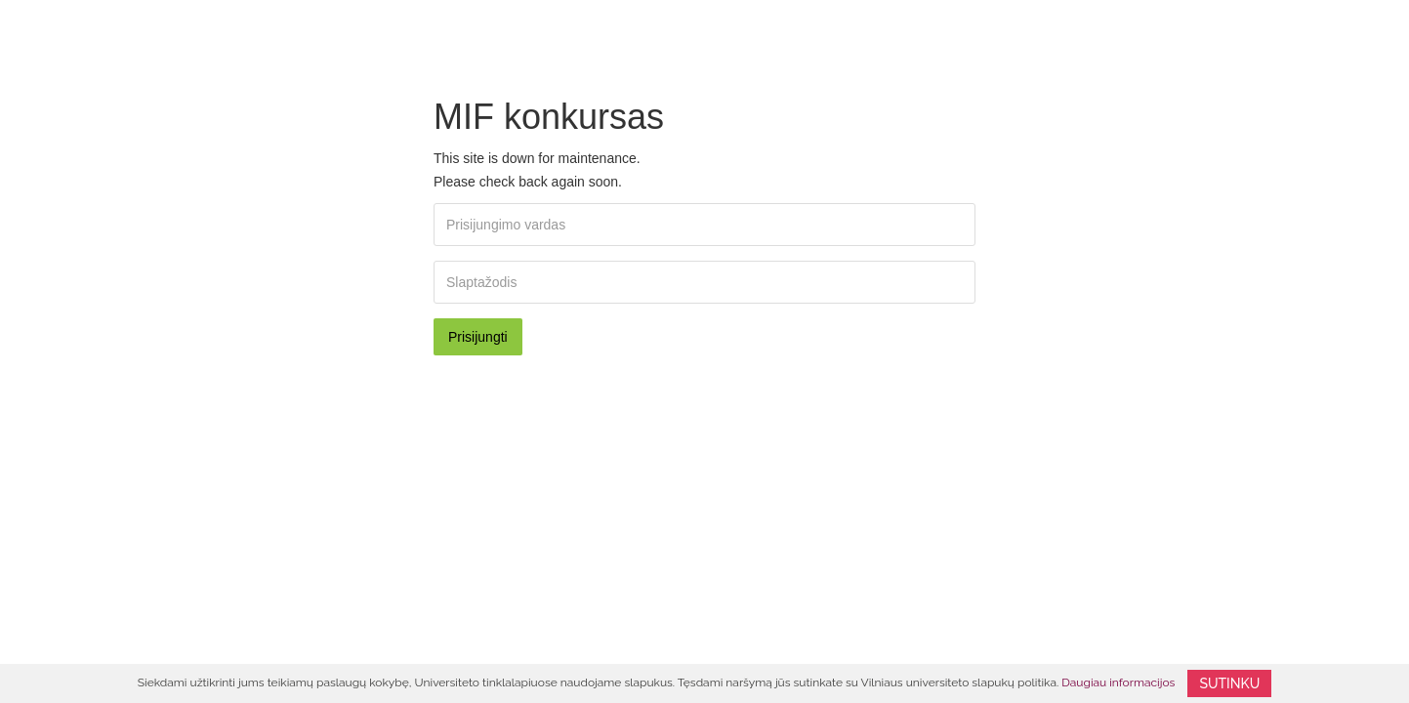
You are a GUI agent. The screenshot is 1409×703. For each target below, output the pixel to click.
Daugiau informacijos (1118, 682)
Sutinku (1229, 683)
